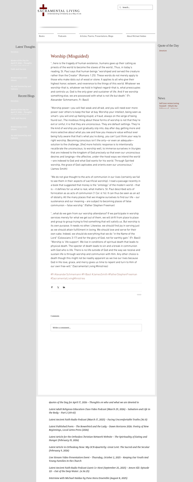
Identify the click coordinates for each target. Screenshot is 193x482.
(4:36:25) (84, 471)
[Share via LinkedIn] (64, 287)
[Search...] (135, 7)
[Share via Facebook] (52, 287)
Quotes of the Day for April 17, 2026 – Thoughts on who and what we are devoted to (94, 402)
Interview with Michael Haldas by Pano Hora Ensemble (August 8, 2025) (88, 478)
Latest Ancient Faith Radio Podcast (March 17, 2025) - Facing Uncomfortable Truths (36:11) (98, 419)
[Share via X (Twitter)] (58, 287)
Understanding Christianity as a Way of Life (64, 14)
